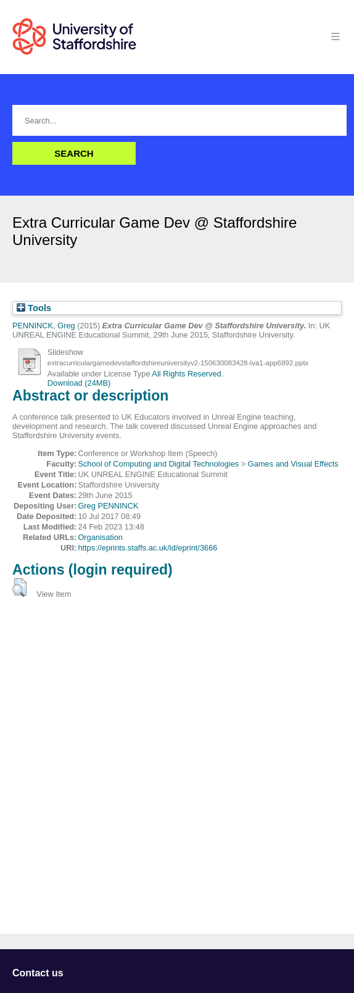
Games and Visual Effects (293, 463)
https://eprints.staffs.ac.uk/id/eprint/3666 (147, 547)
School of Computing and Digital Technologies (158, 463)
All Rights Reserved (186, 373)
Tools (34, 308)
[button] (19, 587)
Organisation (100, 537)
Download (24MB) (78, 383)
